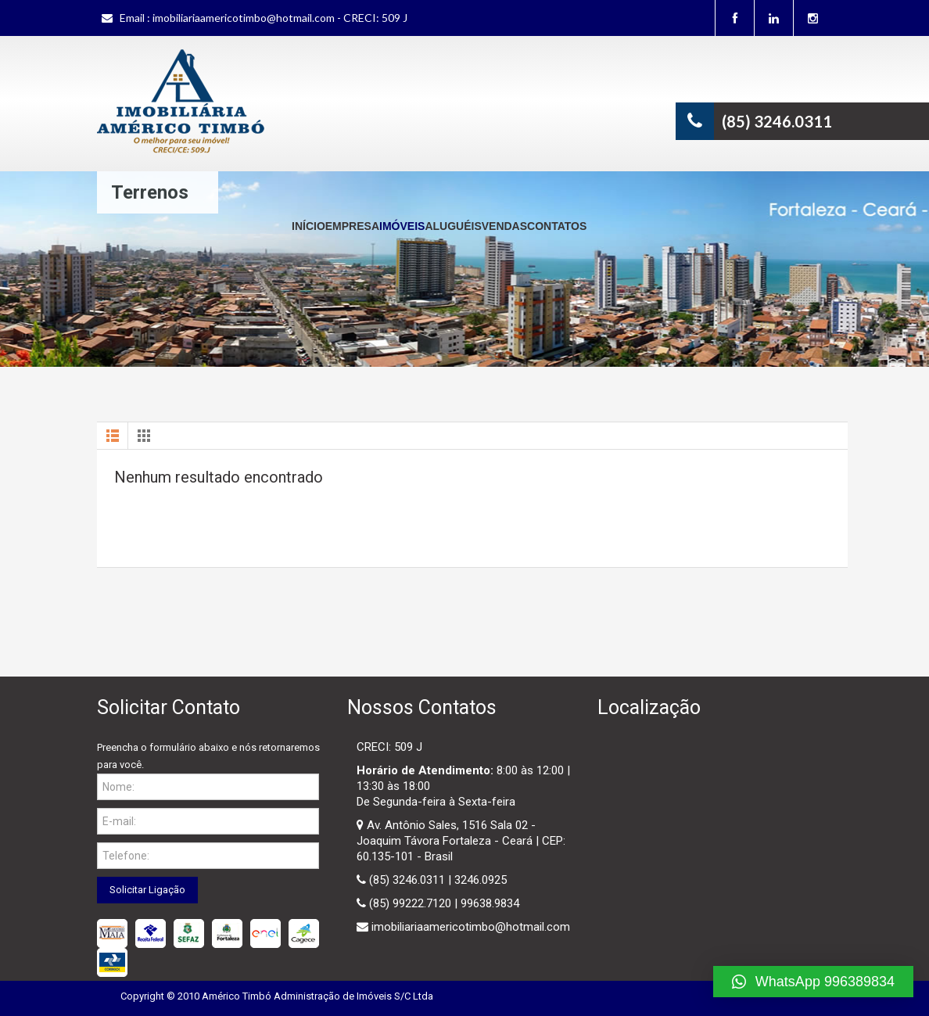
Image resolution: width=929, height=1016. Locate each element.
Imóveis (402, 226)
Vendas (504, 226)
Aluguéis (453, 226)
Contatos (556, 226)
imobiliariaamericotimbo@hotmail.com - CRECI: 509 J (279, 17)
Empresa (352, 226)
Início (308, 226)
